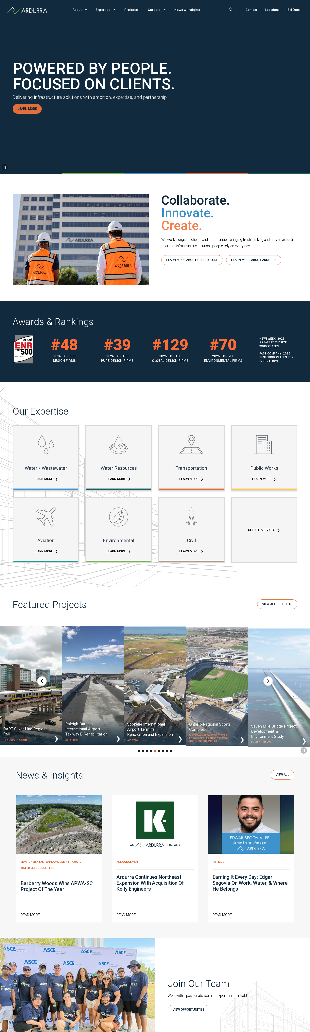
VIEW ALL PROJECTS (277, 607)
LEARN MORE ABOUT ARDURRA (253, 263)
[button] (42, 684)
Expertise (103, 10)
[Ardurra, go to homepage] (29, 10)
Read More (30, 918)
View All (282, 778)
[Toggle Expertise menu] (116, 10)
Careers (154, 10)
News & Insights (187, 10)
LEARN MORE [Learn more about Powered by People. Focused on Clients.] (27, 109)
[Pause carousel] (304, 754)
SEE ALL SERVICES (262, 530)
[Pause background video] (5, 167)
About (77, 10)
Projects (131, 10)
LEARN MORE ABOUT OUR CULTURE (192, 263)
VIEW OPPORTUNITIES (188, 1013)
